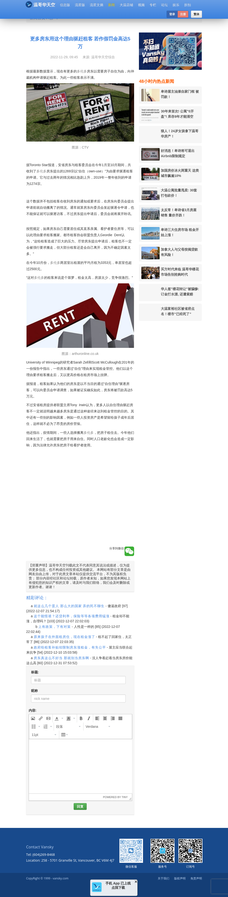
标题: (35, 672)
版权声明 (180, 878)
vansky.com (60, 878)
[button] (33, 718)
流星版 (80, 5)
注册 (183, 14)
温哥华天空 (40, 4)
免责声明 (196, 878)
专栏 (153, 5)
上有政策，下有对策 (54, 627)
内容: (33, 710)
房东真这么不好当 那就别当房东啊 (61, 658)
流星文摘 (96, 5)
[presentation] (33, 718)
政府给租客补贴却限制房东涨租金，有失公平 (70, 647)
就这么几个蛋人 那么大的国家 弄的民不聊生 (69, 606)
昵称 (34, 691)
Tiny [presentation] (125, 797)
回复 (80, 806)
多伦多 (82, 71)
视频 (141, 5)
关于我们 (163, 878)
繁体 (196, 14)
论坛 (164, 5)
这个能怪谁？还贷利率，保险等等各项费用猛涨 (72, 616)
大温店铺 (126, 5)
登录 (172, 14)
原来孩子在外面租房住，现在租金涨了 (64, 637)
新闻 (111, 5)
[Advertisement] (80, 502)
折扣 (187, 5)
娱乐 (176, 5)
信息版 (65, 5)
